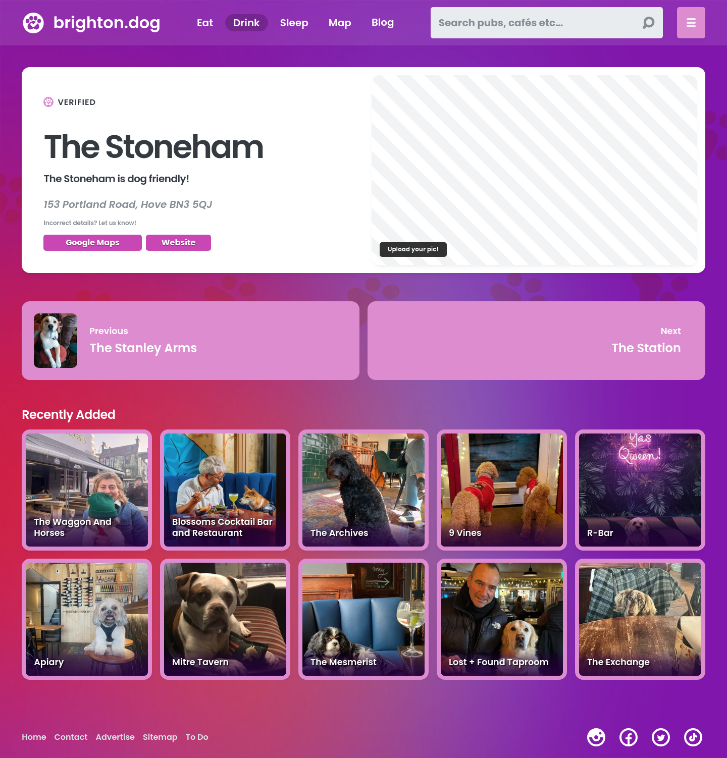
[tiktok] (693, 737)
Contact (71, 737)
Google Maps (93, 242)
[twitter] (661, 737)
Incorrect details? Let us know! (89, 223)
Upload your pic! (413, 249)
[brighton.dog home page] (33, 22)
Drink (246, 23)
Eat (205, 23)
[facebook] (628, 737)
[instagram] (596, 737)
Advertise (115, 737)
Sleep (294, 23)
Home (34, 737)
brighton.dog (106, 22)
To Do (197, 737)
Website (179, 242)
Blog (383, 23)
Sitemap (160, 737)
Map (340, 23)
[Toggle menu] (691, 22)
